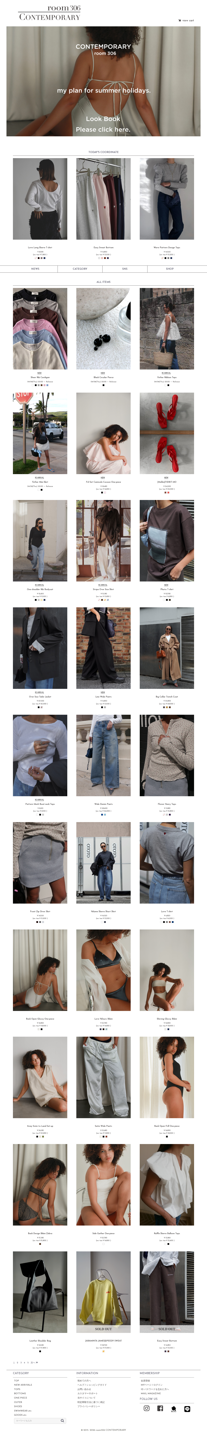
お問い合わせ (84, 1389)
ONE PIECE (20, 1398)
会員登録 (145, 1381)
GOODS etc (20, 1415)
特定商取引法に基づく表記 (91, 1402)
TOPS (17, 1389)
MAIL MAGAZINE (151, 1393)
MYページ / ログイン (152, 1385)
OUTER (18, 1402)
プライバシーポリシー (88, 1406)
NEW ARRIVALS (23, 1385)
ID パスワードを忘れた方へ (155, 1389)
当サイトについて (86, 1398)
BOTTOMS (20, 1393)
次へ (34, 1362)
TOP (16, 1381)
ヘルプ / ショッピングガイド (92, 1385)
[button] (14, 81)
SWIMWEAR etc (23, 1411)
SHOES (18, 1406)
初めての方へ (84, 1381)
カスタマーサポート (87, 1393)
